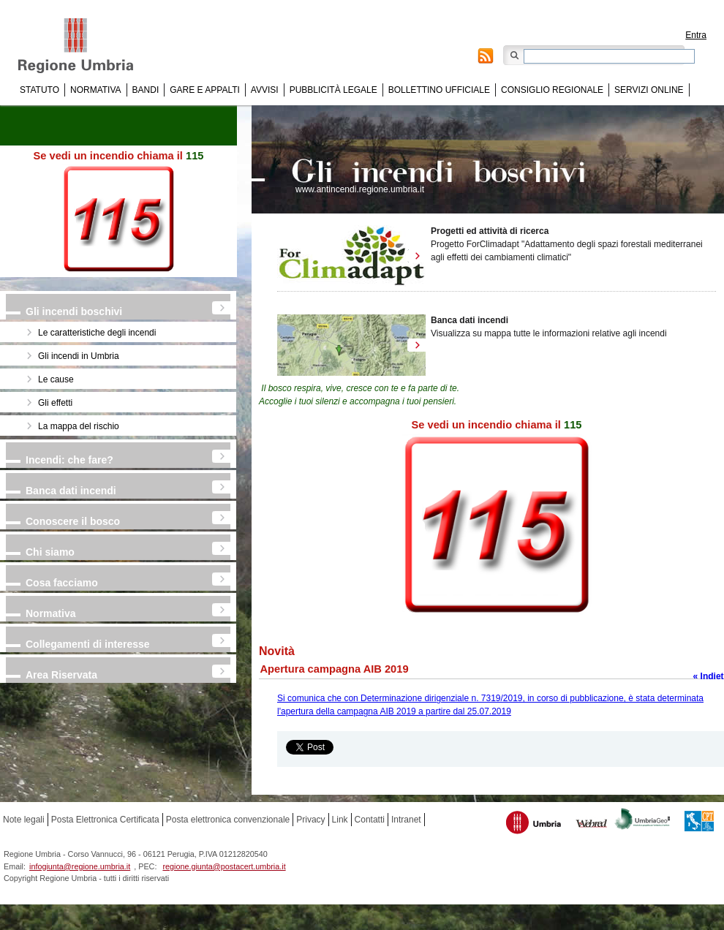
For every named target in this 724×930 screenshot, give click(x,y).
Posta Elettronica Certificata (105, 819)
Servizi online (648, 90)
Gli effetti (55, 403)
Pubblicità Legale (333, 90)
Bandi (145, 90)
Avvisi (265, 90)
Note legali (24, 819)
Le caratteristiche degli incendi (97, 333)
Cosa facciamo (62, 583)
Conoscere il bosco (73, 521)
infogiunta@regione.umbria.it (79, 866)
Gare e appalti (205, 90)
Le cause (56, 379)
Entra (695, 35)
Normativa (95, 90)
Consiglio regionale (552, 90)
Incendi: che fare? (69, 460)
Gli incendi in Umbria (78, 356)
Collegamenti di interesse (88, 644)
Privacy (310, 819)
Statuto (39, 90)
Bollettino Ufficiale (439, 90)
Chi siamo (50, 552)
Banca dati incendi (71, 490)
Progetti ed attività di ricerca (489, 231)
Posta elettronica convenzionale (228, 819)
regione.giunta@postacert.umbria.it (223, 866)
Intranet (406, 819)
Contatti (370, 819)
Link (340, 819)
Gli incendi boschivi (74, 311)
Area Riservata (61, 675)
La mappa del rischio (78, 426)
